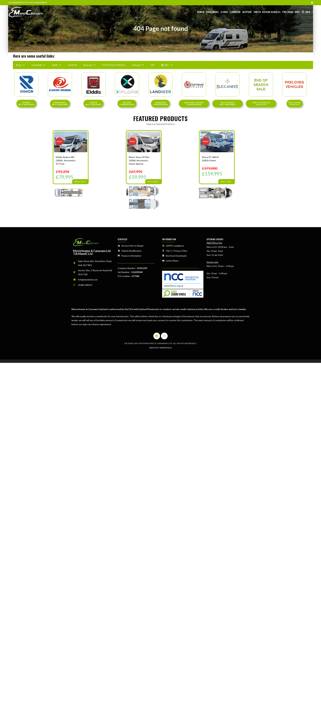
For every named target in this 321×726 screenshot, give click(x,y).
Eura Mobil (39, 64)
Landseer (72, 64)
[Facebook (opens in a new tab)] (311, 2)
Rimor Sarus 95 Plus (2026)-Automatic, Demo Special (139, 160)
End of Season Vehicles (113, 64)
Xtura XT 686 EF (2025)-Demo (210, 159)
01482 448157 (40, 2)
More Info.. (80, 181)
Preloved (138, 64)
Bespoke (90, 64)
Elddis (57, 64)
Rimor (20, 64)
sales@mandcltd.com (20, 2)
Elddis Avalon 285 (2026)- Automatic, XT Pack (66, 160)
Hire (153, 64)
